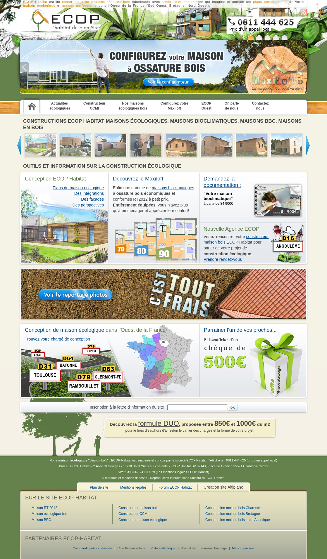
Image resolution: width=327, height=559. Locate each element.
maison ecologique (39, 5)
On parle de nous (232, 105)
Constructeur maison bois (138, 508)
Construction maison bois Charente (232, 508)
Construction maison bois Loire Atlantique (237, 520)
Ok (232, 407)
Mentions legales (133, 487)
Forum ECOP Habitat (175, 487)
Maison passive (243, 548)
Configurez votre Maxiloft (174, 105)
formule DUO (158, 423)
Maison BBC (41, 520)
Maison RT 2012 (44, 508)
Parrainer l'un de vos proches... (240, 330)
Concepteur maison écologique (142, 520)
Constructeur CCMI (94, 105)
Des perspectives (88, 205)
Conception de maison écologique (64, 330)
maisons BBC (258, 121)
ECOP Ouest (206, 105)
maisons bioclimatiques (203, 121)
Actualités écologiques (60, 105)
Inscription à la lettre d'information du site (128, 407)
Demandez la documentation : (222, 182)
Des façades (92, 199)
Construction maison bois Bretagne (232, 514)
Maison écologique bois (50, 514)
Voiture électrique (163, 548)
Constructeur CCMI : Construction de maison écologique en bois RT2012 (56, 20)
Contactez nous (260, 105)
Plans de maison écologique (78, 187)
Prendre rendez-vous (223, 259)
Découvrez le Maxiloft (138, 179)
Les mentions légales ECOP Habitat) (183, 472)
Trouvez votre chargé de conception (57, 339)
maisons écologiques (136, 121)
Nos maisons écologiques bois (132, 105)
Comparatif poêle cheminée (92, 548)
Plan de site (99, 487)
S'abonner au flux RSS (304, 12)
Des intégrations (89, 193)
